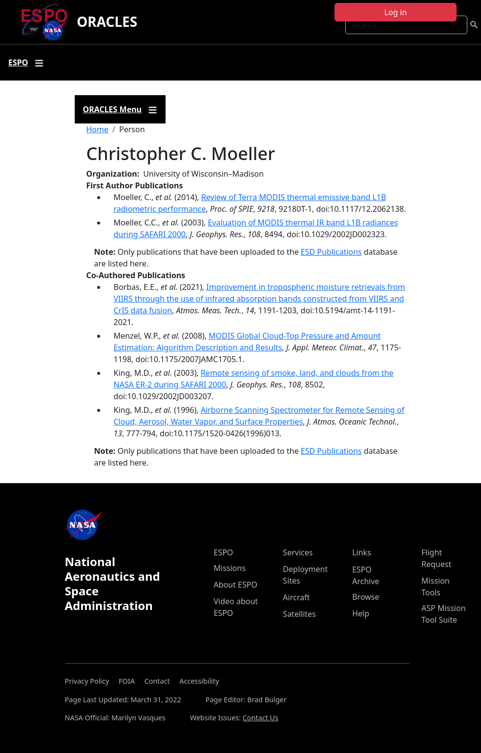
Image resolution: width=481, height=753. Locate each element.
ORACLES (107, 21)
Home (97, 129)
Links (361, 552)
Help (360, 613)
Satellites (299, 614)
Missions (230, 568)
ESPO (223, 552)
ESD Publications (331, 251)
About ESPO (235, 584)
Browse (365, 596)
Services (298, 552)
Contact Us (260, 717)
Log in (395, 12)
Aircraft (296, 597)
